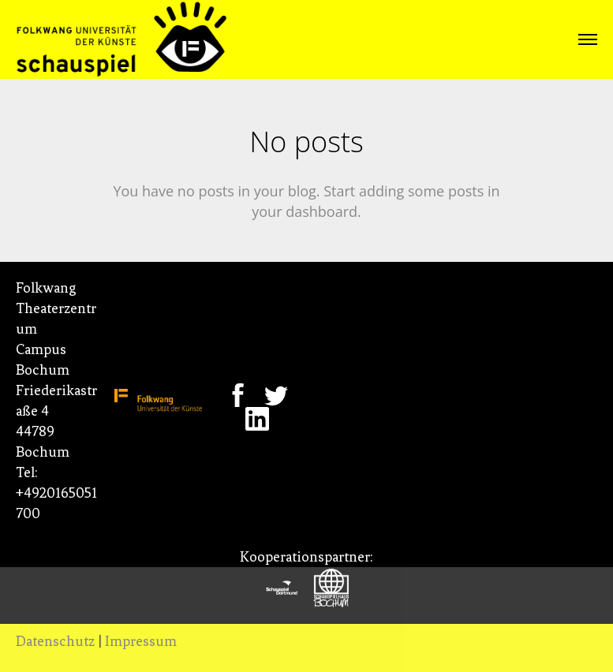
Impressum (141, 641)
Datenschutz (55, 641)
